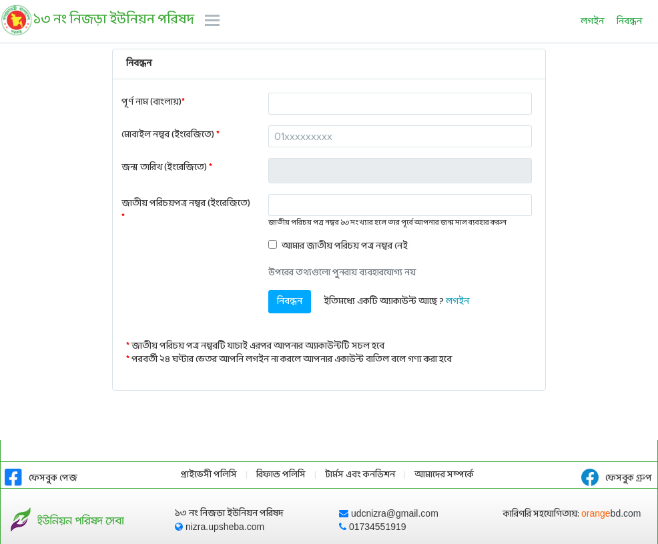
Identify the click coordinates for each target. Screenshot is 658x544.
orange (611, 513)
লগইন (592, 21)
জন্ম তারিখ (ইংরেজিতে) (166, 167)
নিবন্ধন (629, 21)
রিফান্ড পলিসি (281, 475)
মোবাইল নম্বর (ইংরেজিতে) (170, 135)
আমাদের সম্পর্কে (444, 475)
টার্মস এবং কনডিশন (360, 475)
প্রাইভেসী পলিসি (209, 475)
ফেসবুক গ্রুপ (616, 478)
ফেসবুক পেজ (41, 478)
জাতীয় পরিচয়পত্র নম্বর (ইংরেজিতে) (185, 210)
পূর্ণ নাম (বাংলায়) (153, 102)
